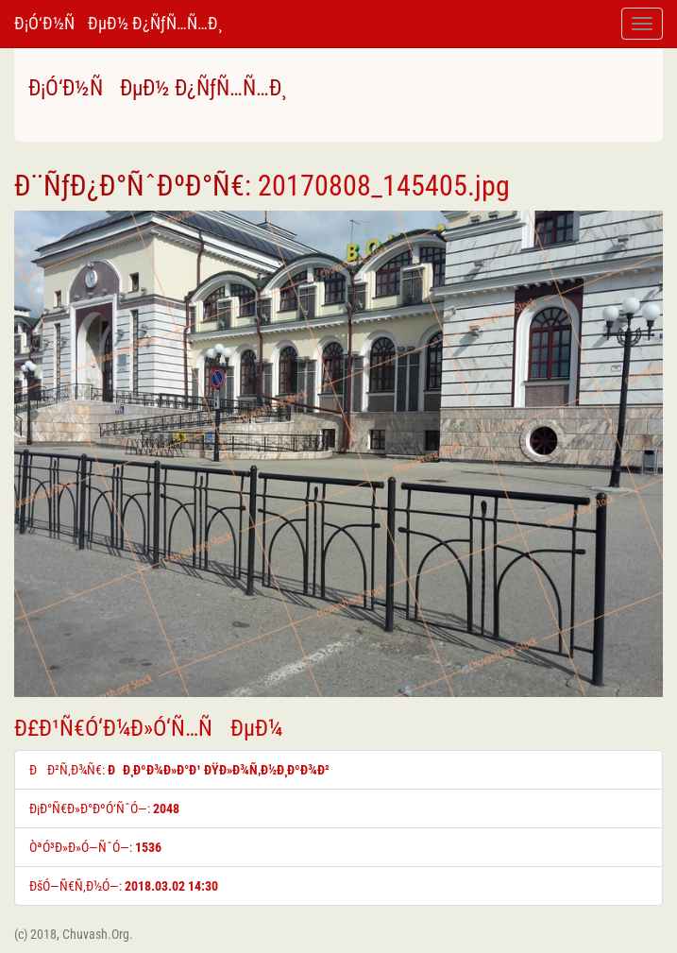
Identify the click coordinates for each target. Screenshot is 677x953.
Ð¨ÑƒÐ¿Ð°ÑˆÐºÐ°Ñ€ (129, 185)
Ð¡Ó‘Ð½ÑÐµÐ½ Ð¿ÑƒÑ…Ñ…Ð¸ (118, 23)
